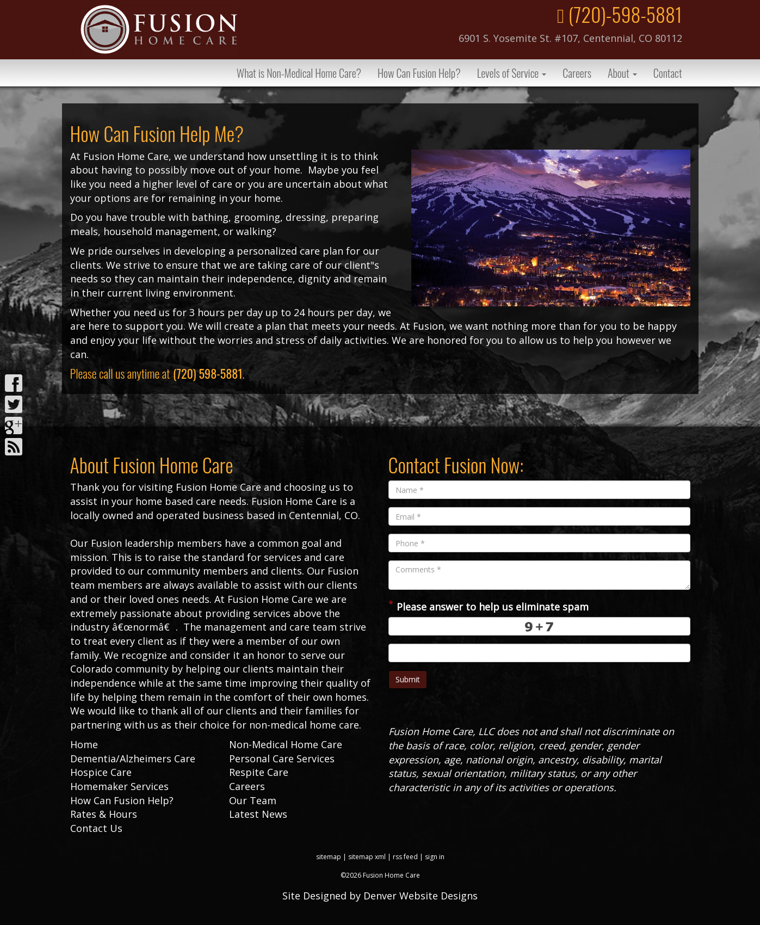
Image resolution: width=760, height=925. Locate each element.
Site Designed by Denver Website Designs (380, 895)
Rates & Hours (103, 814)
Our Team (252, 800)
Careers (577, 73)
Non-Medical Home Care (285, 744)
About (622, 73)
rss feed (405, 856)
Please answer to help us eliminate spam (488, 605)
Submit (408, 679)
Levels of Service (512, 73)
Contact (667, 73)
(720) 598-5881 (208, 373)
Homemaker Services (119, 786)
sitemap (328, 856)
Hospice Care (101, 772)
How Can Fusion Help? (419, 73)
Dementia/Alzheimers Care (132, 758)
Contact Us (96, 828)
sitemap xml (367, 856)
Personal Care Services (282, 758)
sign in (434, 856)
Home (84, 744)
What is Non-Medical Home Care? (299, 73)
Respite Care (258, 772)
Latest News (258, 814)
